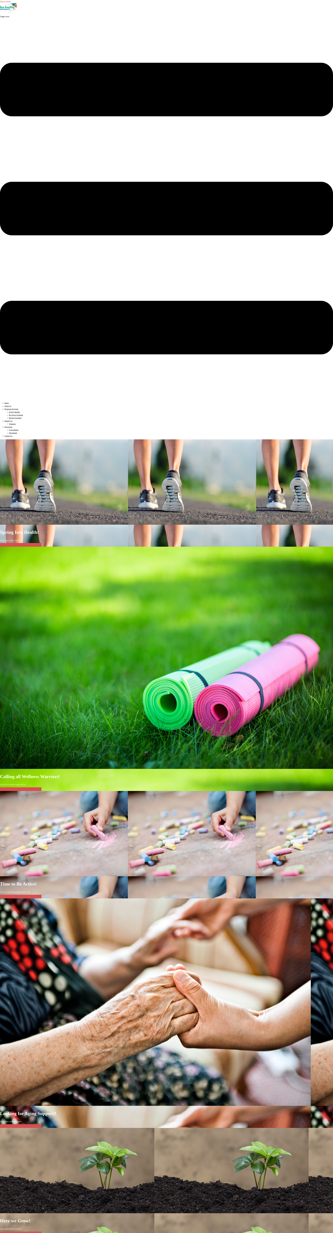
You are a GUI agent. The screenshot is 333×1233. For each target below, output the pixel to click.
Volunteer (12, 424)
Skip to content (5, 1)
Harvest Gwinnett (15, 418)
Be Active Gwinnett (16, 415)
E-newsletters (14, 430)
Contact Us (8, 436)
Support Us (8, 421)
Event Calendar (14, 412)
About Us (7, 406)
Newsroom (8, 427)
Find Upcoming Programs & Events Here (21, 545)
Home (6, 403)
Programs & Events (11, 409)
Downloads (13, 433)
